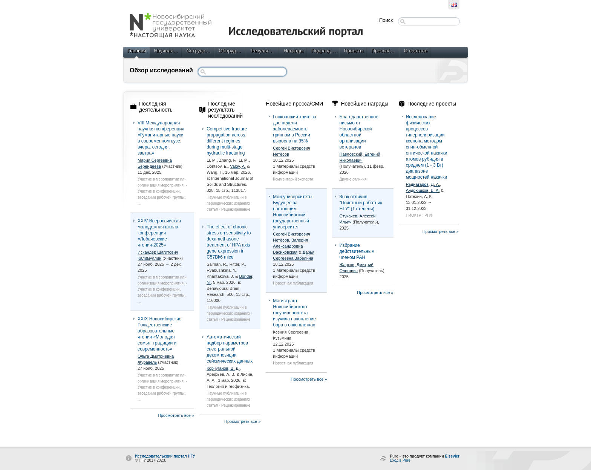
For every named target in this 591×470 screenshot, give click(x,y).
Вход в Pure (400, 460)
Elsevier (452, 456)
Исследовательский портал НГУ (165, 456)
